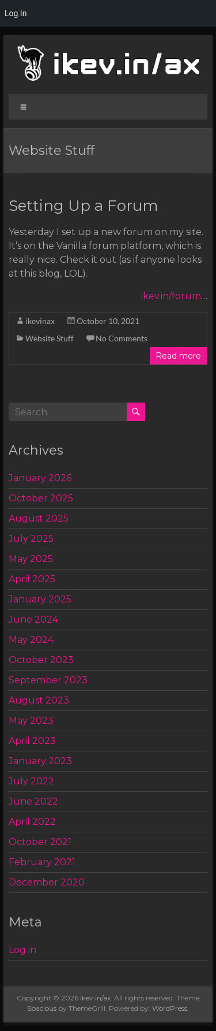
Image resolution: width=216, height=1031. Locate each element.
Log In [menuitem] (15, 13)
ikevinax (40, 321)
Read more (178, 356)
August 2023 (39, 700)
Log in (22, 949)
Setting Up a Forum (83, 205)
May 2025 (31, 558)
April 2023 (32, 740)
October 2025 (41, 498)
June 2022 (33, 801)
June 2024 (33, 619)
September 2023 (48, 680)
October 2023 (41, 659)
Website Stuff (49, 338)
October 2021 (40, 841)
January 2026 (40, 477)
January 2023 (40, 760)
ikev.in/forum (171, 296)
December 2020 (47, 882)
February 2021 (42, 862)
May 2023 (31, 720)
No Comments (121, 338)
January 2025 (40, 599)
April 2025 (32, 579)
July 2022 (31, 781)
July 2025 (31, 538)
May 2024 (31, 639)
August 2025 (39, 518)
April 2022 (32, 821)
